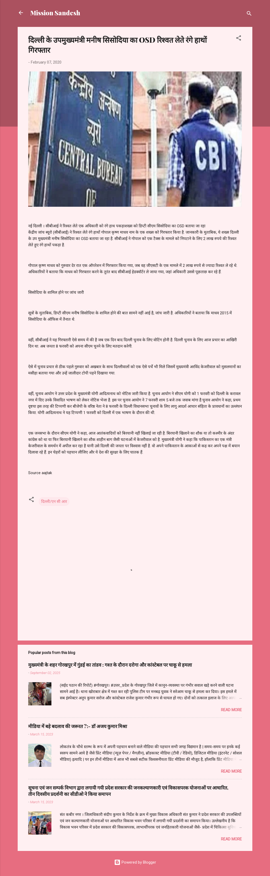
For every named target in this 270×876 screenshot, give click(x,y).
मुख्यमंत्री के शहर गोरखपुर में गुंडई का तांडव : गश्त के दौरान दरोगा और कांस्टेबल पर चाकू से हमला (110, 665)
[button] (238, 39)
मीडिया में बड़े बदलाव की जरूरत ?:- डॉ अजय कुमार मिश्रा (77, 726)
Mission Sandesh (55, 12)
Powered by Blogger (135, 862)
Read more (231, 709)
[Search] (249, 14)
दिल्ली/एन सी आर (54, 501)
